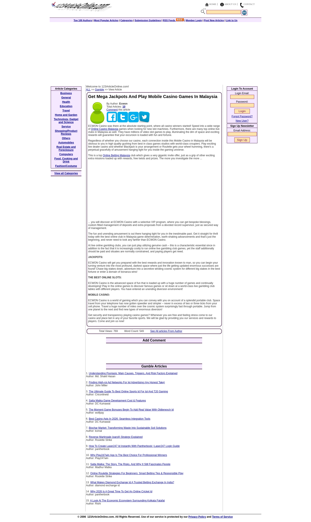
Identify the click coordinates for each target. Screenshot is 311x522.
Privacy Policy (197, 516)
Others (66, 138)
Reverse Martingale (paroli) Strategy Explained (116, 436)
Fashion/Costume (66, 166)
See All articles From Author (166, 331)
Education (66, 106)
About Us (230, 4)
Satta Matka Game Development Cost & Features (117, 400)
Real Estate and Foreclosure (66, 148)
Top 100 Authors (83, 20)
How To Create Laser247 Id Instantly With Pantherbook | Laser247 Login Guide (134, 446)
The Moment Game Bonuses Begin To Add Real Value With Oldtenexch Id (131, 409)
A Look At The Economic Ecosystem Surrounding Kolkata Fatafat (127, 500)
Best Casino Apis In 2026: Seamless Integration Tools (119, 418)
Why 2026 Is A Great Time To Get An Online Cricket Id (121, 491)
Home (212, 4)
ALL (88, 89)
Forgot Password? (242, 116)
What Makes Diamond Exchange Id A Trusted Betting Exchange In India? (132, 482)
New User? (242, 120)
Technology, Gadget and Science (66, 121)
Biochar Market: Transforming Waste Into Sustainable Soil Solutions (128, 427)
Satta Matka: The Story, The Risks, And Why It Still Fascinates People (130, 464)
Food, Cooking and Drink (66, 160)
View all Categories (66, 173)
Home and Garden (66, 114)
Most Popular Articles (106, 20)
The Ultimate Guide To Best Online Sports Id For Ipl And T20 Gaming (128, 391)
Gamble (99, 89)
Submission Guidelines (148, 20)
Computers (66, 154)
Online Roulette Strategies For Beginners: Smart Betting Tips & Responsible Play (136, 473)
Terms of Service (222, 516)
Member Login (194, 20)
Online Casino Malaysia (104, 128)
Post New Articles (214, 20)
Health (66, 101)
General (66, 97)
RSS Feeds (173, 20)
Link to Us (231, 20)
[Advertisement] (155, 52)
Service (66, 126)
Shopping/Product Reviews (66, 132)
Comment (112, 109)
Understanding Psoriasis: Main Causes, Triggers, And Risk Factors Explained (133, 373)
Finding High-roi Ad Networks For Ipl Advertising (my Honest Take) (127, 382)
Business (66, 93)
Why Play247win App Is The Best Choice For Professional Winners (128, 455)
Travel (66, 110)
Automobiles (66, 142)
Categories (126, 20)
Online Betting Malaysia (116, 155)
